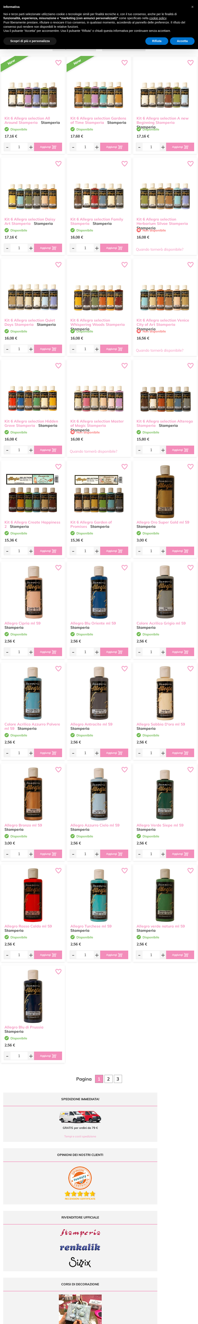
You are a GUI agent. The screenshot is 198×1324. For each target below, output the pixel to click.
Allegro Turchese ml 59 (91, 922)
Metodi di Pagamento (164, 1225)
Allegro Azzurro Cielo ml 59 (94, 821)
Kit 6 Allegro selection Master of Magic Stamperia (97, 419)
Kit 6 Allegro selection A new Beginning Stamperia (163, 116)
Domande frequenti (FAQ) (167, 1221)
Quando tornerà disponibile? (159, 249)
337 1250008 (67, 1248)
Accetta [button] (182, 41)
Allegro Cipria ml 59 (22, 619)
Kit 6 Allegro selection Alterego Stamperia (165, 419)
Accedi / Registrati (113, 1237)
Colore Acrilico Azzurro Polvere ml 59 (32, 722)
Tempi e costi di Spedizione (168, 1229)
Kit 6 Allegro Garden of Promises (91, 520)
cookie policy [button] (157, 18)
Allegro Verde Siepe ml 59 (160, 821)
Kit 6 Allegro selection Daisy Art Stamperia (29, 217)
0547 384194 (67, 1236)
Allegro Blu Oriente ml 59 (93, 619)
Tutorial (106, 1229)
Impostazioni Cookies (164, 1242)
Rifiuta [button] (157, 41)
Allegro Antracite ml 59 (91, 720)
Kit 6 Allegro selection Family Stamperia (96, 217)
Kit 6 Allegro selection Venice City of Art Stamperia (163, 318)
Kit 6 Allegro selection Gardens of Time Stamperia (98, 116)
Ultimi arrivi (109, 1221)
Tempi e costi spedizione (49, 1136)
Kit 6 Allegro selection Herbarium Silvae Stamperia (162, 217)
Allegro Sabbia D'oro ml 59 (161, 720)
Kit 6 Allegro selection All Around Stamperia (27, 116)
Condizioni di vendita (164, 1233)
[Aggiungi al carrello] (44, 147)
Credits (157, 1318)
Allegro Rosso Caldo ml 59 (28, 922)
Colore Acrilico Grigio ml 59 (161, 619)
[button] (192, 6)
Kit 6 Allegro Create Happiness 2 (32, 520)
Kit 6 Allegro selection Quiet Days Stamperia (29, 318)
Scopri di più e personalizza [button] (30, 41)
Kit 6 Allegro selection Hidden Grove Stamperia (31, 419)
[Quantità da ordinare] (15, 147)
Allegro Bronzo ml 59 (23, 821)
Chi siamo (108, 1233)
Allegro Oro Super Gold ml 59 (163, 518)
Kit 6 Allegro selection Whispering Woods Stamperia (97, 318)
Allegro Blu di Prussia (23, 1023)
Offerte (106, 1225)
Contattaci (108, 1242)
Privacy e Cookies (162, 1237)
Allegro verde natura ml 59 (161, 922)
